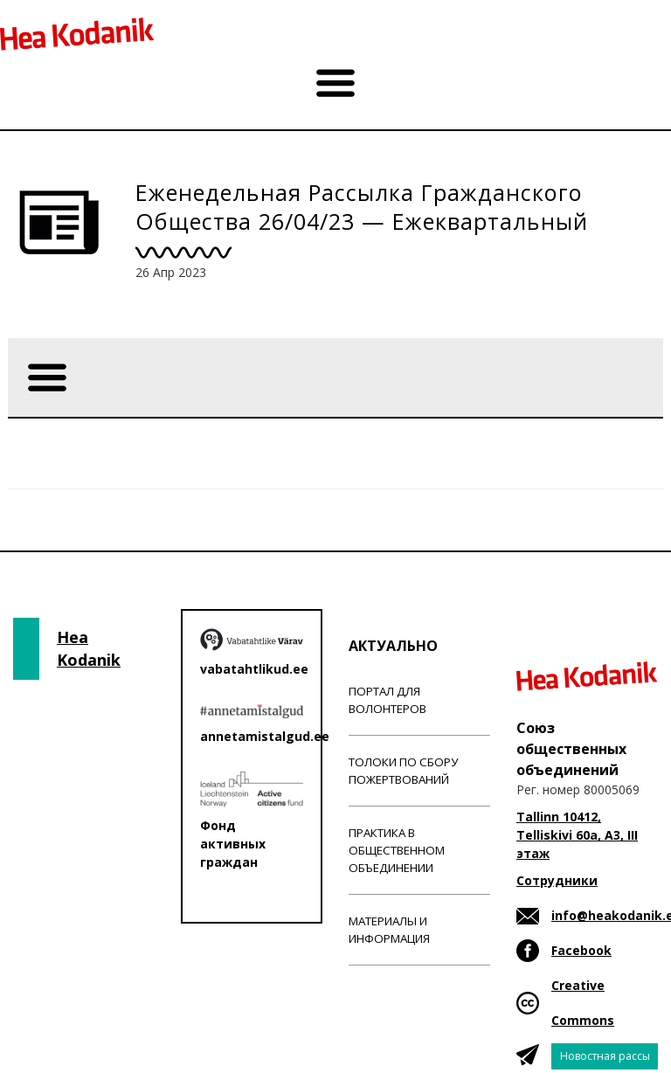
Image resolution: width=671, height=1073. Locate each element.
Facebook (581, 950)
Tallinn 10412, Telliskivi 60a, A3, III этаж (577, 835)
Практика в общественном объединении (397, 850)
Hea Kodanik (89, 648)
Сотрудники (557, 880)
